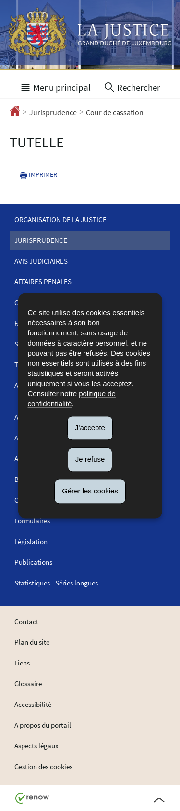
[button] (55, 86)
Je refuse (90, 459)
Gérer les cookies (90, 491)
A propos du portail (42, 725)
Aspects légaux (36, 745)
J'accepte (90, 428)
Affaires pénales (43, 281)
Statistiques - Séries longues (56, 582)
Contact (26, 621)
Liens (22, 662)
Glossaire (28, 683)
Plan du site (31, 642)
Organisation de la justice (60, 219)
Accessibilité (32, 704)
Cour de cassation (115, 112)
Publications (33, 562)
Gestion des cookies (43, 766)
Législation (31, 541)
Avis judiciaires (41, 261)
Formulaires (32, 520)
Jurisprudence (53, 112)
